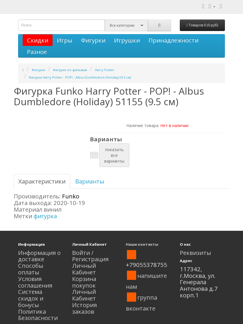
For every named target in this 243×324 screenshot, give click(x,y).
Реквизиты (195, 253)
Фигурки (93, 40)
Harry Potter (104, 70)
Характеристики (41, 181)
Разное (37, 52)
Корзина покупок (84, 282)
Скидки (37, 40)
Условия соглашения (35, 282)
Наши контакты (142, 244)
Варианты (89, 181)
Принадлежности (173, 40)
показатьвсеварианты (114, 155)
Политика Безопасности (38, 314)
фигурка (45, 216)
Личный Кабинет (84, 268)
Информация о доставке (39, 256)
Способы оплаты (30, 268)
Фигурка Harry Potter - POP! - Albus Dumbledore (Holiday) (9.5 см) (80, 77)
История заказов (84, 308)
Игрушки (127, 40)
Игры (64, 40)
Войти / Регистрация (90, 256)
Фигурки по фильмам (70, 70)
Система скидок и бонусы (30, 298)
